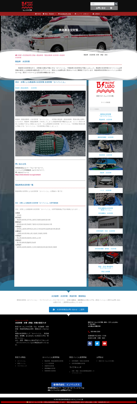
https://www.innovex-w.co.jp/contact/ (28, 177)
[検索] (116, 4)
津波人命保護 (105, 274)
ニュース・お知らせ (84, 14)
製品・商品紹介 (50, 14)
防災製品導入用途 (66, 14)
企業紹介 (98, 14)
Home (39, 14)
